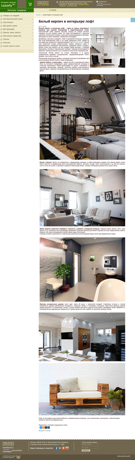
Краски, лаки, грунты (12, 32)
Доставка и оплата (101, 10)
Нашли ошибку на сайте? (123, 456)
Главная (42, 10)
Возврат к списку (44, 430)
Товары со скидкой (11, 16)
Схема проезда (63, 4)
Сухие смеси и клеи (11, 46)
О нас (115, 10)
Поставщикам (82, 10)
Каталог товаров (17, 10)
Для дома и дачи (10, 26)
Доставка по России (83, 4)
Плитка (6, 39)
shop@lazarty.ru (103, 1)
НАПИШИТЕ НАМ (72, 4)
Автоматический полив (13, 19)
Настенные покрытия (12, 36)
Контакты (126, 10)
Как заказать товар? (72, 5)
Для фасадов (8, 29)
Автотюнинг (8, 22)
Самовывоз (63, 5)
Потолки (6, 43)
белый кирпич (78, 42)
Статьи (52, 10)
